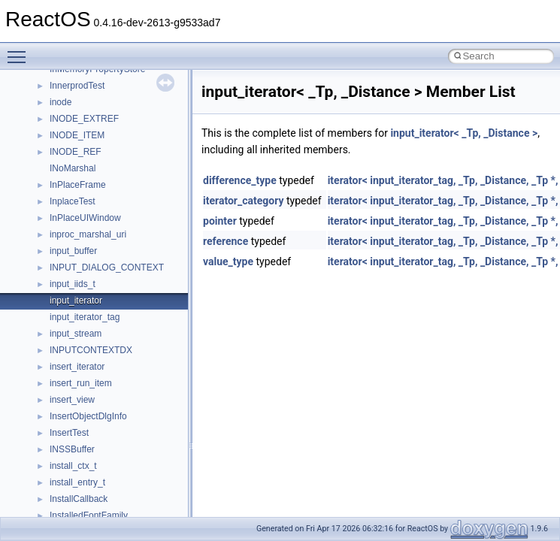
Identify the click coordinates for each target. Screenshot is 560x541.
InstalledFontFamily (89, 515)
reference (225, 241)
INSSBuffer (72, 449)
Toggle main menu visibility (20, 50)
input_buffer (73, 251)
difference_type (240, 180)
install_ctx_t (73, 466)
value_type (228, 261)
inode (60, 102)
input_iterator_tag (85, 317)
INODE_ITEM (77, 135)
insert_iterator (77, 366)
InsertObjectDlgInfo (88, 416)
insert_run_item (81, 383)
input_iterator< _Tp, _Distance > (463, 133)
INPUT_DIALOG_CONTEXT (107, 267)
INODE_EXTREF (84, 118)
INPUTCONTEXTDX (91, 350)
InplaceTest (72, 201)
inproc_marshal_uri (88, 234)
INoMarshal (72, 168)
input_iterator (76, 300)
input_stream (75, 333)
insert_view (72, 399)
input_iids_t (72, 284)
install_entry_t (77, 482)
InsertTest (69, 433)
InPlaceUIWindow (85, 218)
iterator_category (243, 201)
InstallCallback (78, 499)
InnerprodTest (77, 85)
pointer (220, 221)
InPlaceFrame (78, 185)
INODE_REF (75, 152)
